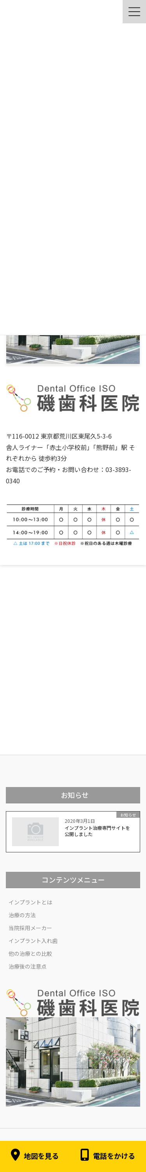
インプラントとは (30, 902)
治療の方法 (22, 915)
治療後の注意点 (28, 966)
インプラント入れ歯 (33, 941)
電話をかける (107, 1156)
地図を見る (35, 1156)
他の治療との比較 (30, 953)
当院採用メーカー (30, 928)
